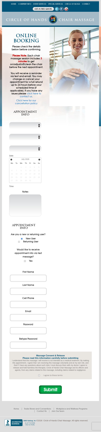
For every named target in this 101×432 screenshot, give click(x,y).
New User (31, 238)
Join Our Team (58, 411)
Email (28, 311)
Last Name (28, 285)
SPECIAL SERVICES (55, 4)
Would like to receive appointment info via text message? (28, 253)
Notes (25, 191)
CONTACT (86, 4)
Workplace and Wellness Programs (71, 409)
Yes (30, 260)
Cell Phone (28, 298)
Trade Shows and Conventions (37, 409)
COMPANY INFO (24, 4)
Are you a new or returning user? (28, 234)
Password (28, 324)
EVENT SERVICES (39, 4)
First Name (28, 271)
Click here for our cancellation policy (26, 102)
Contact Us (42, 411)
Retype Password (28, 338)
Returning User (30, 241)
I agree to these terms (53, 375)
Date (11, 155)
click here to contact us (30, 95)
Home (16, 409)
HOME (13, 4)
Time (11, 186)
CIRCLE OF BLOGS (72, 4)
